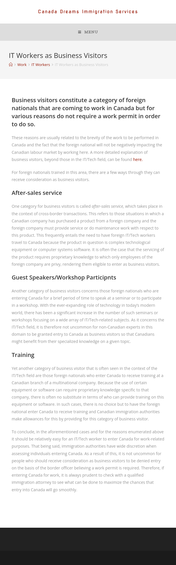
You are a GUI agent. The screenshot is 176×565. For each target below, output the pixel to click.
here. (138, 159)
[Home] (11, 64)
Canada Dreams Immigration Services (88, 11)
